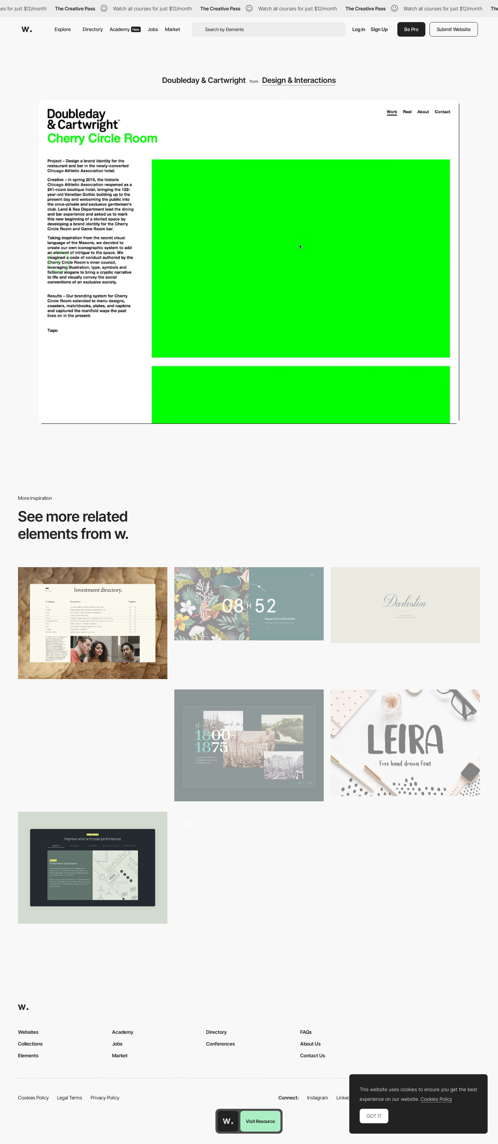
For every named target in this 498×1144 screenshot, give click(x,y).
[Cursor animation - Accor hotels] (249, 865)
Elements (28, 1055)
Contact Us (312, 1055)
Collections (30, 1044)
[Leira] (405, 742)
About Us (310, 1044)
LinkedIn (345, 1097)
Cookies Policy (33, 1097)
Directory (93, 29)
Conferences (220, 1044)
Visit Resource (260, 1121)
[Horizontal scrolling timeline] (249, 745)
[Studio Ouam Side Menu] (92, 742)
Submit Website (454, 29)
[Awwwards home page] (228, 1121)
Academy (125, 29)
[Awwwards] (26, 29)
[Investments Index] (92, 623)
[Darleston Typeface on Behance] (405, 605)
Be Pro (411, 29)
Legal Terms (69, 1097)
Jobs (153, 29)
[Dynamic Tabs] (92, 868)
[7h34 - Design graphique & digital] (249, 603)
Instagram (317, 1097)
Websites (28, 1032)
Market (172, 29)
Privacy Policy (105, 1097)
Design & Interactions (299, 80)
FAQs (306, 1032)
